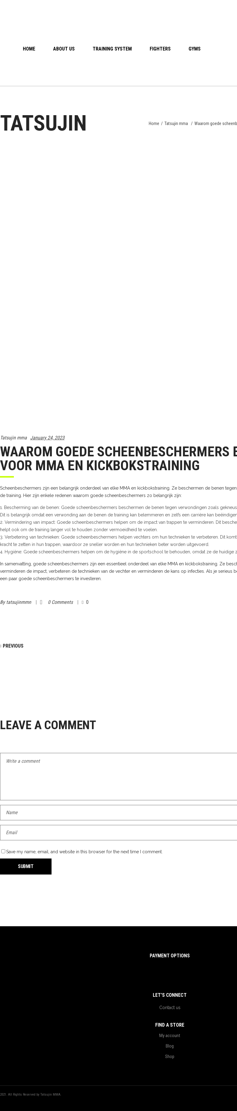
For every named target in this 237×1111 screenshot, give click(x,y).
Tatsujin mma (176, 123)
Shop (169, 1056)
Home (154, 123)
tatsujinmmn (19, 602)
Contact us (170, 1007)
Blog (170, 1046)
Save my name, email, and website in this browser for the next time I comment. (84, 851)
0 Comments (61, 602)
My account (169, 1035)
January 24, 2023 (47, 438)
